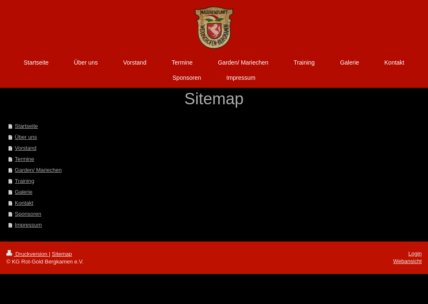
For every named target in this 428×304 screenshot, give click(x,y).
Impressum (28, 225)
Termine (24, 159)
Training (24, 181)
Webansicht (407, 261)
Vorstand (25, 148)
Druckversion (27, 254)
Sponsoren (28, 214)
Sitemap (62, 254)
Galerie (23, 192)
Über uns (26, 137)
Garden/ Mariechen (38, 170)
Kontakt (24, 203)
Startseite (26, 126)
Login (415, 253)
